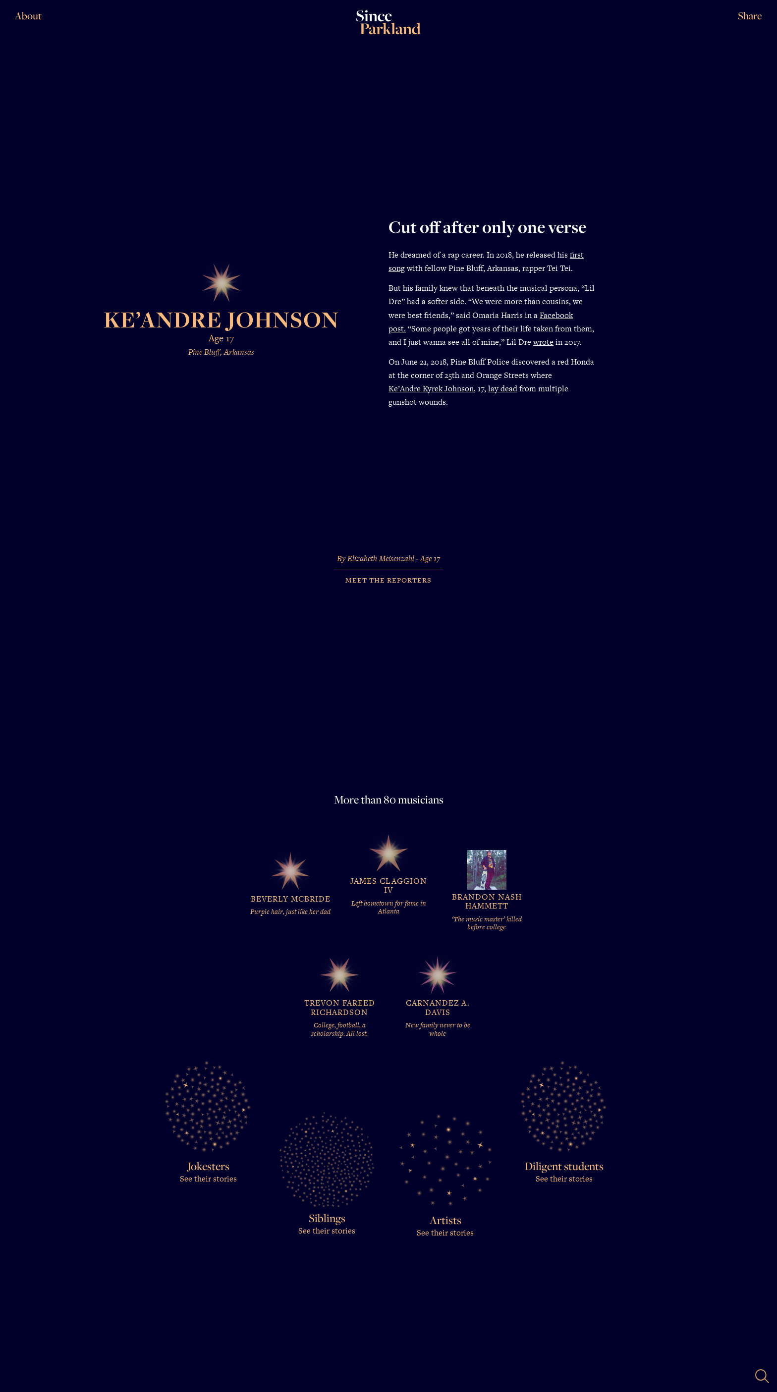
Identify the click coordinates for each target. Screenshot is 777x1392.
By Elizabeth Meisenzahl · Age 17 (389, 559)
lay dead (502, 388)
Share (750, 16)
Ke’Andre (404, 388)
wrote (543, 342)
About (28, 15)
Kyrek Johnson (447, 388)
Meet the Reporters (388, 580)
